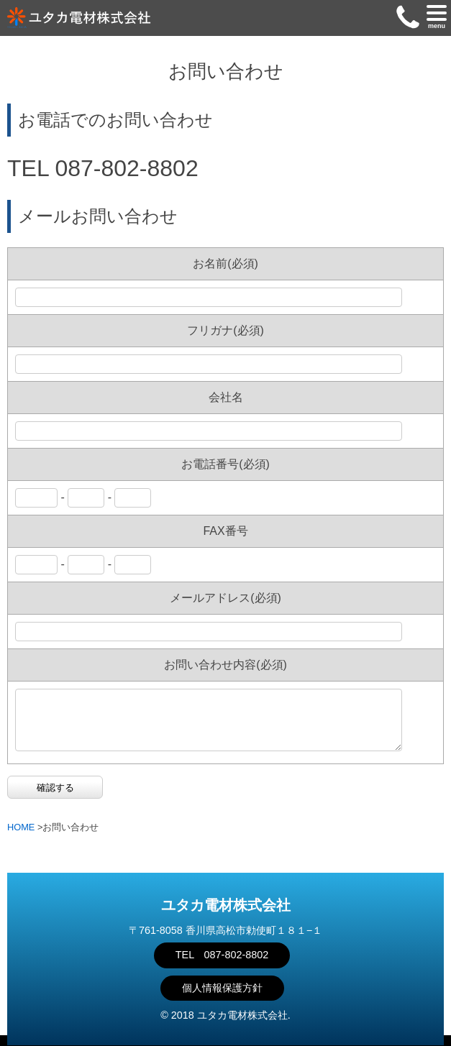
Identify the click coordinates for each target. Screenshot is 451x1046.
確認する (55, 798)
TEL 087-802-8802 (222, 954)
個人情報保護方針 (222, 988)
